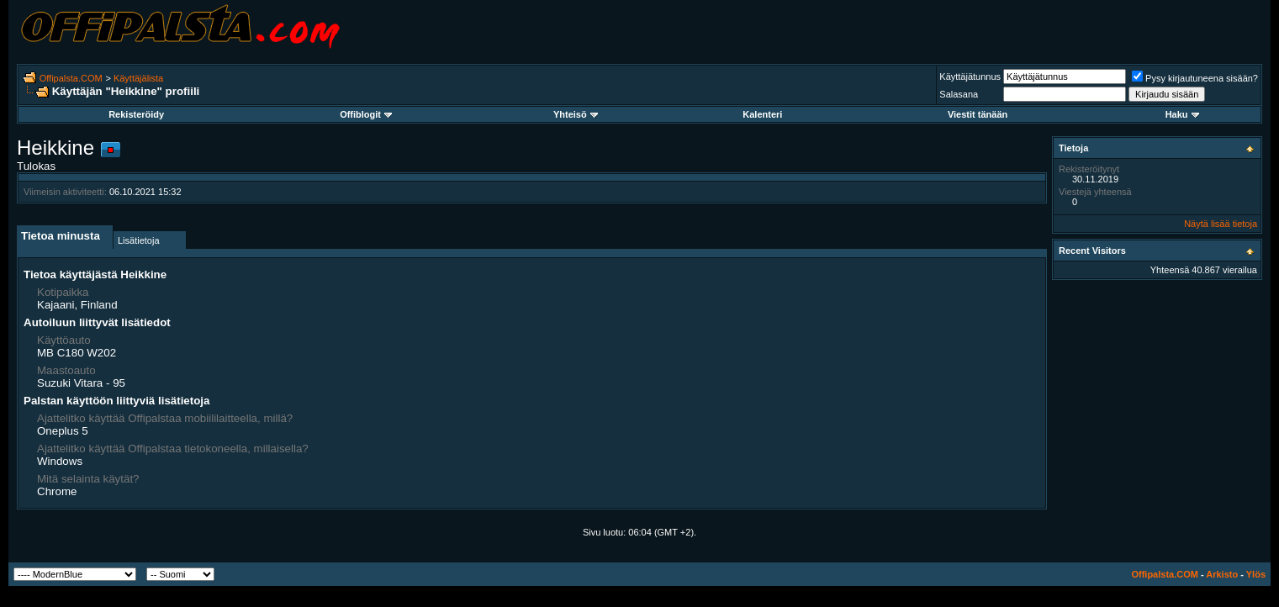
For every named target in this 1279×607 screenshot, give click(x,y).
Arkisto (1222, 574)
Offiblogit (366, 114)
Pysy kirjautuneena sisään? (1195, 78)
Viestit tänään (977, 114)
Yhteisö (575, 114)
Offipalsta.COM (71, 78)
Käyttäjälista (138, 78)
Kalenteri (762, 114)
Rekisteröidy (136, 114)
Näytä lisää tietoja (1220, 224)
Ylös (1256, 574)
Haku (1182, 114)
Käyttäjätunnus (970, 76)
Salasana (958, 94)
